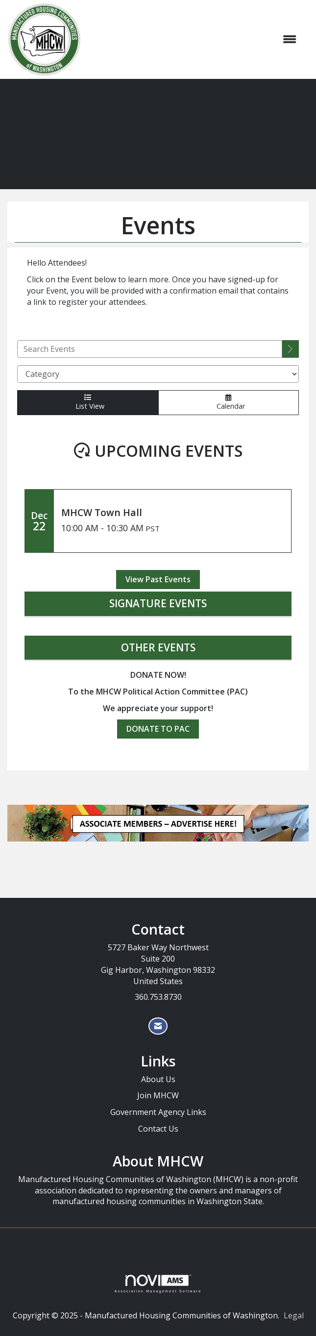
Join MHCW (158, 1095)
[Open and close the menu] (193, 39)
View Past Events (158, 579)
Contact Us (158, 1128)
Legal (294, 1315)
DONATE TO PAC (158, 728)
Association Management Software (157, 1284)
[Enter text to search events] (149, 349)
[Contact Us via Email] (158, 1026)
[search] (290, 349)
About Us (158, 1079)
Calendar (228, 402)
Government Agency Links (158, 1112)
